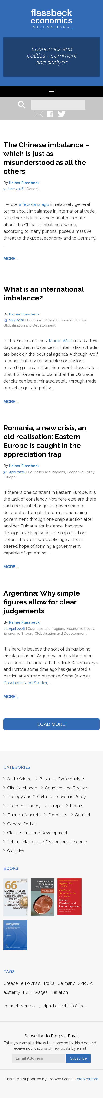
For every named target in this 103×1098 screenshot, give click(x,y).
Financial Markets (23, 814)
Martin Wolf (60, 340)
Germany (66, 983)
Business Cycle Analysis (62, 778)
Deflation (59, 992)
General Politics (22, 823)
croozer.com (87, 1079)
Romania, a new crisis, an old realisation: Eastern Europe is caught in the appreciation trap (44, 441)
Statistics (15, 850)
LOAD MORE (51, 724)
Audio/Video (19, 778)
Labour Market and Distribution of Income (47, 841)
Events (76, 805)
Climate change (22, 787)
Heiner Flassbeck (24, 183)
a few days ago (34, 204)
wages (41, 992)
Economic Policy (41, 320)
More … (11, 258)
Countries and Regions (46, 472)
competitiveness (19, 1005)
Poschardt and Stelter (25, 682)
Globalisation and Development (29, 325)
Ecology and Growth (27, 796)
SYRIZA (85, 983)
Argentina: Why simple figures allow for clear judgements (41, 602)
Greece (10, 983)
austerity (11, 992)
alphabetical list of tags (65, 1005)
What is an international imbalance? (43, 293)
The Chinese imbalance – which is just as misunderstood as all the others (46, 158)
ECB (27, 992)
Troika (48, 983)
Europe (9, 477)
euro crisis (30, 983)
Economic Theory (71, 320)
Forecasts (57, 814)
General (33, 189)
